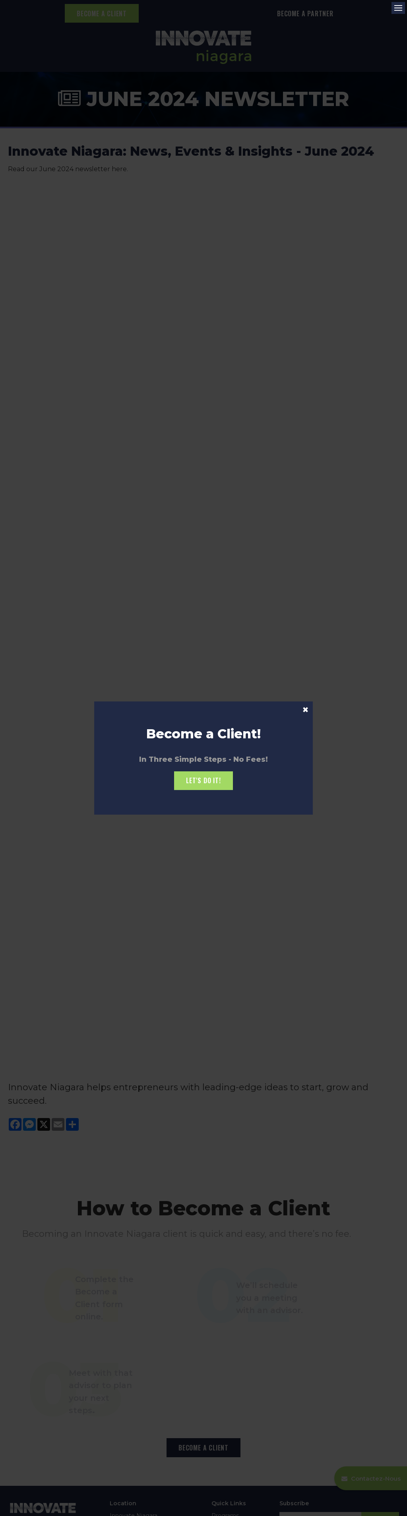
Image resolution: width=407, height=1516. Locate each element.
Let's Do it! (203, 780)
